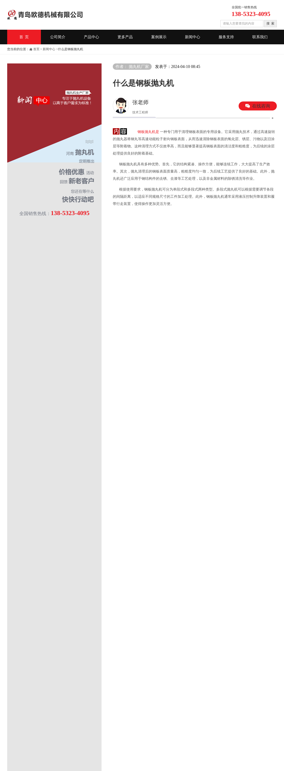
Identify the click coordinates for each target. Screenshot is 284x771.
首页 (36, 49)
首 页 (24, 37)
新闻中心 (192, 37)
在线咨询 (261, 105)
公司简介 (57, 37)
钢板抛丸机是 (148, 132)
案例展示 (158, 37)
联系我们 (260, 37)
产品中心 (91, 37)
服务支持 (226, 37)
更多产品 (125, 37)
